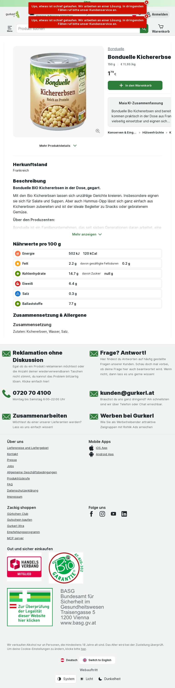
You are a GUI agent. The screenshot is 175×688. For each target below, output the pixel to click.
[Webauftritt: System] (66, 678)
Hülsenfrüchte (153, 132)
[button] (157, 14)
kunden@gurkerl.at (127, 393)
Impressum (14, 496)
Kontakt (12, 454)
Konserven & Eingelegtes (122, 132)
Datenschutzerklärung (22, 490)
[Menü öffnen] (9, 28)
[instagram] (102, 514)
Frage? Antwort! (123, 352)
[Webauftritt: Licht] (86, 678)
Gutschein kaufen (19, 519)
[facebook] (91, 514)
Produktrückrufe (18, 478)
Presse (12, 460)
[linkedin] (124, 514)
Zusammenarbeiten (40, 415)
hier (83, 649)
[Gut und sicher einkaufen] (66, 567)
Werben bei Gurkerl (127, 415)
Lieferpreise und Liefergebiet (28, 448)
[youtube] (113, 514)
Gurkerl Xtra (15, 526)
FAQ (10, 484)
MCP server (15, 538)
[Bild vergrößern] (97, 131)
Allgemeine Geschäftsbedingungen (32, 472)
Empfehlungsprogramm (23, 532)
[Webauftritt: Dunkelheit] (109, 678)
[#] (30, 607)
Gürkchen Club (17, 513)
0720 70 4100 (32, 393)
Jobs (10, 466)
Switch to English (97, 660)
